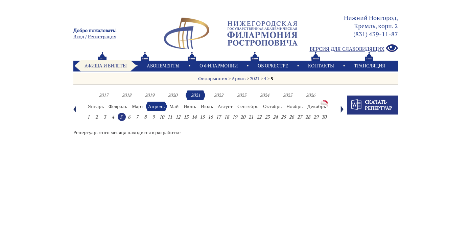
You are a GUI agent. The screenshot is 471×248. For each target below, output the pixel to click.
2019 (149, 95)
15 (202, 117)
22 (259, 117)
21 (251, 117)
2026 (310, 95)
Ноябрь (294, 106)
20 (242, 117)
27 (299, 117)
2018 (126, 95)
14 (194, 117)
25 (283, 117)
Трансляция (369, 66)
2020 (172, 95)
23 (267, 117)
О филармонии (218, 66)
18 (226, 117)
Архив (238, 79)
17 (218, 117)
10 (161, 117)
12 (177, 117)
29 (315, 117)
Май (174, 106)
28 (307, 117)
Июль (207, 106)
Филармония (212, 79)
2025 (287, 95)
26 (291, 117)
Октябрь (272, 106)
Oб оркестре (273, 66)
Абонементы (163, 66)
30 (324, 117)
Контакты (321, 66)
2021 (254, 79)
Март (137, 106)
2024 (264, 95)
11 (169, 117)
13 (186, 117)
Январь (96, 106)
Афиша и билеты (106, 66)
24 (275, 117)
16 (210, 117)
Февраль (118, 106)
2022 (218, 95)
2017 (103, 95)
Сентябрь (247, 106)
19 (234, 117)
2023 (241, 95)
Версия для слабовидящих (354, 48)
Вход (78, 37)
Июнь (190, 106)
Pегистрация (102, 37)
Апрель (156, 106)
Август (225, 106)
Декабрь (316, 106)
